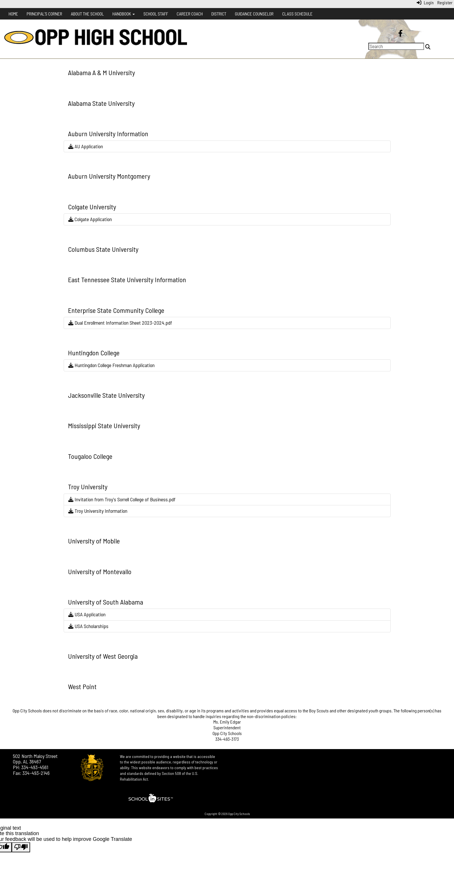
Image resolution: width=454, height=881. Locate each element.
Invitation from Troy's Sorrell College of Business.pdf (122, 499)
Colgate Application (90, 219)
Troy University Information (97, 511)
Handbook (123, 13)
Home (13, 13)
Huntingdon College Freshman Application (111, 365)
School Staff (155, 13)
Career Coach (190, 13)
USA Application (87, 614)
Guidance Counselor (254, 13)
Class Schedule (297, 13)
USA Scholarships (88, 626)
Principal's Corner (44, 13)
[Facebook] (400, 34)
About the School (87, 13)
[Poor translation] (21, 847)
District (218, 13)
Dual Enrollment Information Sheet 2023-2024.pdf (120, 322)
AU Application (85, 146)
